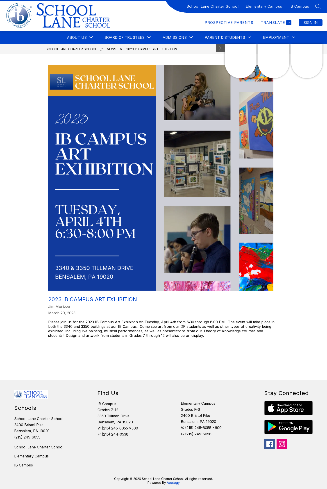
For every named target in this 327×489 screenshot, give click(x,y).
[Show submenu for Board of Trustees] (125, 37)
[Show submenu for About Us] (77, 37)
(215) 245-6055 (27, 437)
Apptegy (173, 482)
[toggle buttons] (220, 48)
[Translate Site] (275, 22)
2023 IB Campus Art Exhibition (151, 49)
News (111, 49)
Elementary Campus (264, 6)
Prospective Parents (229, 22)
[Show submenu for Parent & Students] (225, 37)
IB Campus (299, 6)
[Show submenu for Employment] (276, 37)
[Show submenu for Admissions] (175, 37)
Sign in (310, 22)
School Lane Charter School (212, 6)
